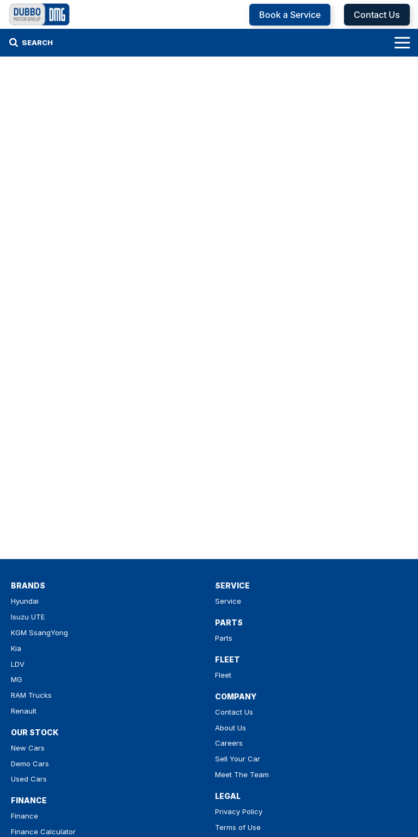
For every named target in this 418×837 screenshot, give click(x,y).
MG (16, 679)
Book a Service (290, 14)
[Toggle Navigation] (402, 42)
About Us (230, 727)
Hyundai (25, 601)
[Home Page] (39, 14)
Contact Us (377, 14)
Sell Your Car (237, 758)
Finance (24, 815)
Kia (16, 648)
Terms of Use (238, 827)
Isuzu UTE (28, 616)
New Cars (28, 747)
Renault (23, 710)
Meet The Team (242, 774)
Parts (223, 638)
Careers (229, 743)
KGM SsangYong (39, 632)
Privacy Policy (238, 811)
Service (228, 601)
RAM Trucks (31, 695)
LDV (17, 664)
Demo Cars (30, 763)
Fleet (223, 675)
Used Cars (29, 778)
